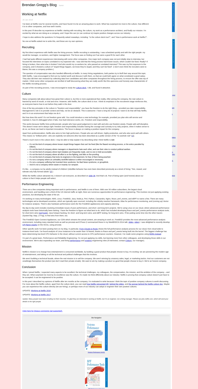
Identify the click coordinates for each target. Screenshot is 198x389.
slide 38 (92, 176)
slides (131, 222)
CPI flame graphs (29, 225)
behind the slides (117, 284)
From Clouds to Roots (88, 229)
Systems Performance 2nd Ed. (96, 352)
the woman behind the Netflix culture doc (146, 284)
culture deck (81, 88)
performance (75, 240)
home (61, 5)
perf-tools (43, 213)
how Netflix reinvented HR (98, 284)
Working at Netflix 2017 (41, 295)
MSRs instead (155, 234)
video (136, 222)
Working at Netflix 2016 (41, 291)
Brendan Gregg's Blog (39, 5)
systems (88, 240)
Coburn (129, 240)
